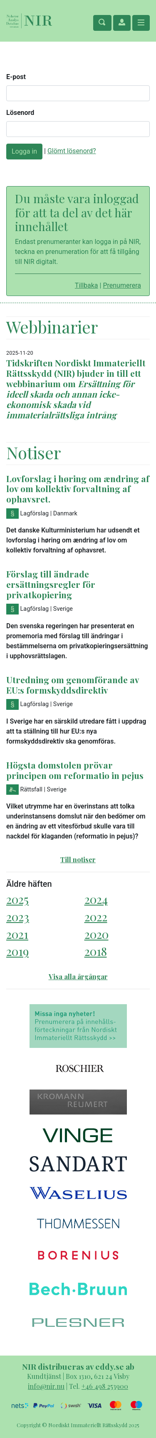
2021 (17, 934)
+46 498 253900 (105, 1386)
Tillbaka (86, 285)
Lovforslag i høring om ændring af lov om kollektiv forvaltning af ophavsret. (77, 489)
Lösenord (20, 113)
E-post (16, 77)
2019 (17, 951)
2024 (96, 899)
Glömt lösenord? (71, 151)
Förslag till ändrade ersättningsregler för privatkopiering (50, 584)
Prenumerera (122, 285)
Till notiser (78, 859)
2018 (95, 951)
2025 (17, 899)
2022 (95, 916)
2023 (17, 916)
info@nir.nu (46, 1386)
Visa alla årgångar (78, 976)
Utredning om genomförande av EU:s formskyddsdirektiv (72, 685)
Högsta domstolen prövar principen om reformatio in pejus (75, 770)
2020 (96, 934)
